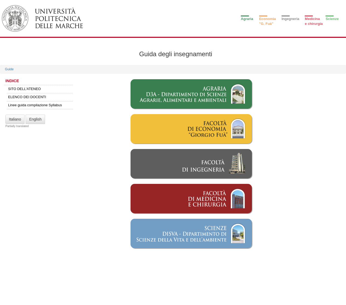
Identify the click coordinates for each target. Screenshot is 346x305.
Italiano (15, 119)
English (35, 119)
